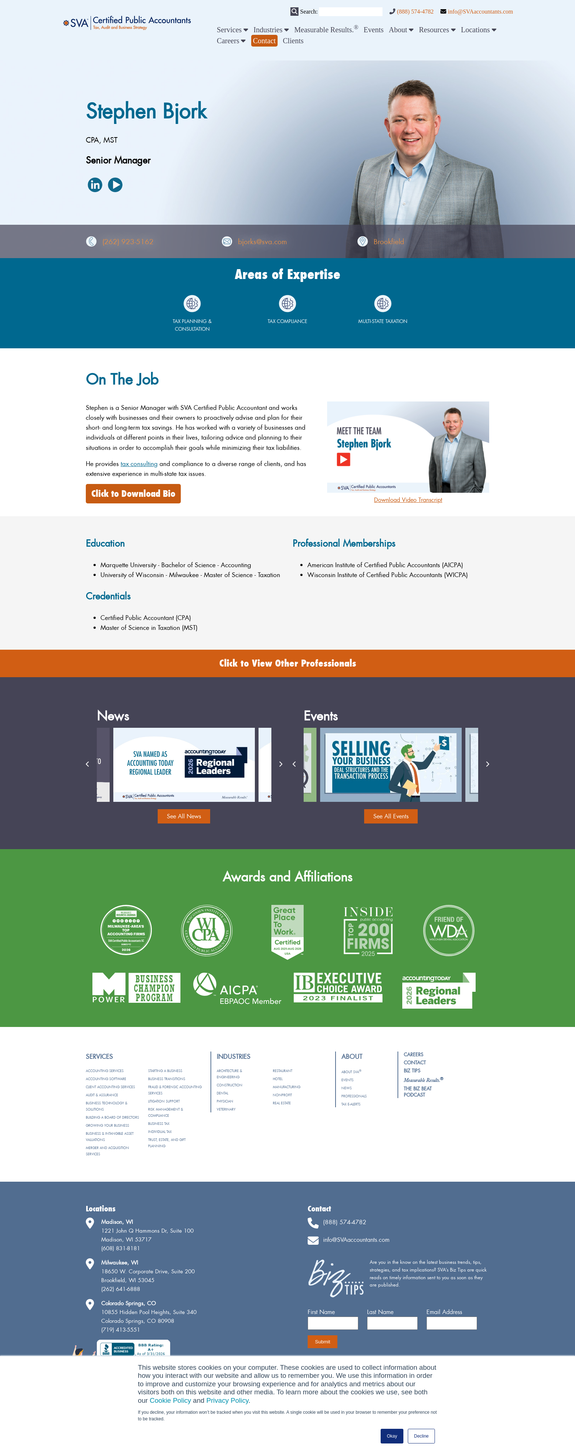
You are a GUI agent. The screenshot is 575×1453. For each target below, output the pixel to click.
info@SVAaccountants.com (480, 11)
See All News (184, 816)
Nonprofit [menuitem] (282, 1095)
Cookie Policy (170, 1400)
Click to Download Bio (133, 494)
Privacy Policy (227, 1400)
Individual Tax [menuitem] (160, 1131)
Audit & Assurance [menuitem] (102, 1095)
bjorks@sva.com (262, 241)
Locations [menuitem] (479, 30)
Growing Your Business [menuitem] (107, 1125)
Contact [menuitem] (415, 1062)
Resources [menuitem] (437, 30)
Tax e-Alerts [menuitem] (350, 1104)
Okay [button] (392, 1436)
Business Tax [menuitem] (158, 1123)
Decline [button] (421, 1436)
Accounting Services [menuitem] (105, 1070)
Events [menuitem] (374, 30)
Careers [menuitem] (231, 41)
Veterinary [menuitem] (226, 1109)
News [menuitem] (346, 1088)
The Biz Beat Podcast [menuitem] (418, 1091)
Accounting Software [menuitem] (106, 1078)
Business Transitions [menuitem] (166, 1078)
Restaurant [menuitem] (282, 1070)
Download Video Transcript (408, 500)
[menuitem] (264, 41)
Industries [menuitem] (271, 30)
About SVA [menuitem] (351, 1071)
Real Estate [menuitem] (282, 1103)
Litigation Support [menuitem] (164, 1101)
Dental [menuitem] (222, 1093)
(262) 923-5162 (128, 241)
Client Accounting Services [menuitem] (110, 1087)
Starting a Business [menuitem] (165, 1070)
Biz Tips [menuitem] (412, 1070)
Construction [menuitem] (229, 1085)
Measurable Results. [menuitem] (326, 30)
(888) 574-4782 (415, 11)
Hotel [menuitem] (277, 1078)
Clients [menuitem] (293, 41)
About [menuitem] (401, 30)
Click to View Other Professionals (287, 663)
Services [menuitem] (232, 30)
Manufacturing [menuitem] (286, 1087)
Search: (309, 11)
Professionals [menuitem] (354, 1096)
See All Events (391, 816)
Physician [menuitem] (225, 1101)
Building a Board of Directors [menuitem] (112, 1117)
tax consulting (139, 463)
